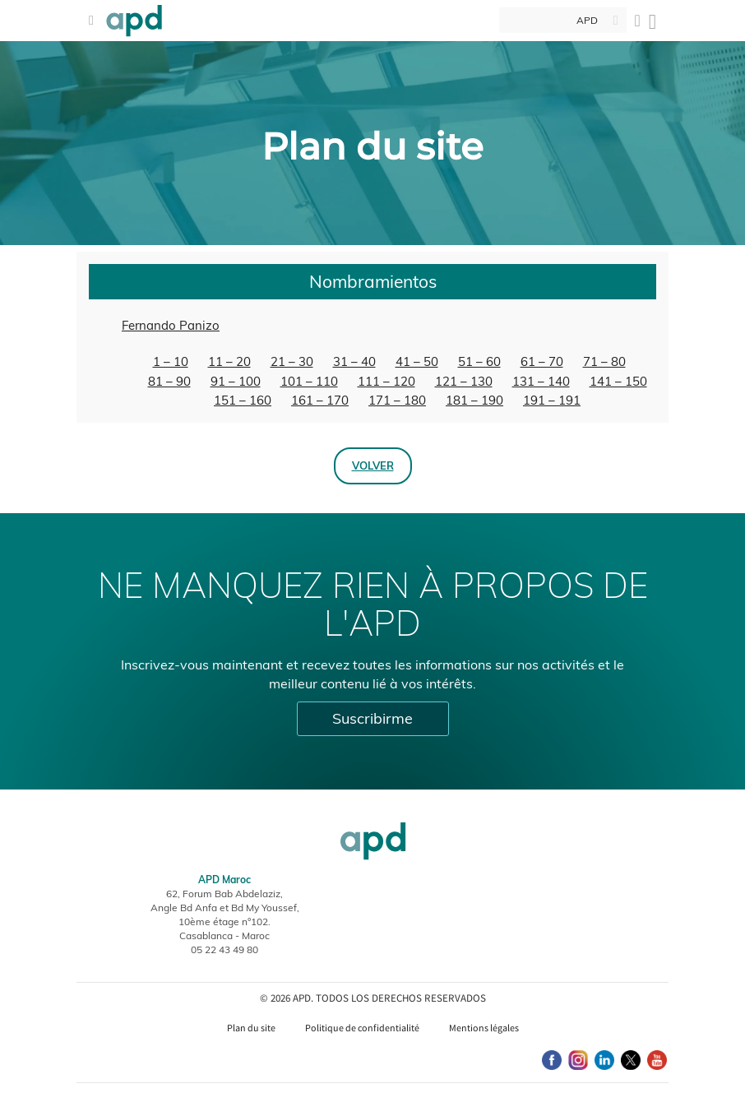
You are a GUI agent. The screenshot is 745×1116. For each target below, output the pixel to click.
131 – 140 (541, 381)
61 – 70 (542, 361)
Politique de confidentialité (362, 1027)
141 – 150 (618, 381)
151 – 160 (242, 400)
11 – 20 (229, 361)
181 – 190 (474, 400)
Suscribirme (372, 718)
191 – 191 (552, 400)
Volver (373, 465)
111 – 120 (386, 381)
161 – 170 (320, 400)
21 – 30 (292, 361)
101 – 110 (309, 381)
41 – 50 (417, 361)
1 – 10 (170, 361)
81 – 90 (169, 381)
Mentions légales (484, 1027)
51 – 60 (479, 361)
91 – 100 (236, 381)
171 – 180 (397, 400)
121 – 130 (464, 381)
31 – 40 (354, 361)
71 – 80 (604, 361)
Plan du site (251, 1027)
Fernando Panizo (171, 325)
